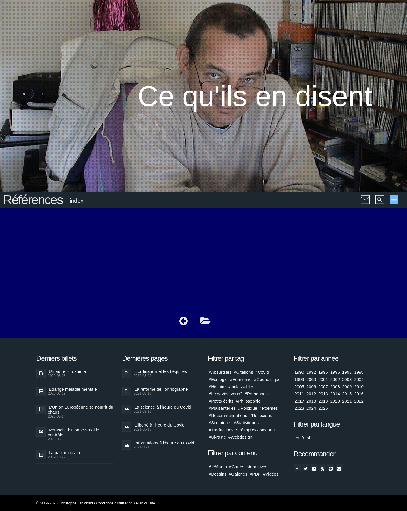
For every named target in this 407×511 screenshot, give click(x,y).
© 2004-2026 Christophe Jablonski (64, 503)
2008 (335, 386)
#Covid (262, 372)
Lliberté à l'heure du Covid (160, 424)
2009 (347, 386)
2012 (311, 393)
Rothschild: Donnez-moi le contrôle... (73, 432)
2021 (347, 401)
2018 (311, 401)
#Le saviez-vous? (225, 393)
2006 (311, 386)
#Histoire (217, 386)
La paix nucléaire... (67, 452)
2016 (358, 393)
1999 (299, 379)
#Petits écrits (221, 401)
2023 (299, 408)
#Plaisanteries (222, 408)
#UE (273, 429)
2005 (299, 386)
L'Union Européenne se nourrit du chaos (80, 409)
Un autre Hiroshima (67, 371)
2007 (323, 386)
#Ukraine (217, 437)
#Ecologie (218, 379)
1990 (299, 372)
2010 (358, 386)
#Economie (241, 379)
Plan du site (145, 503)
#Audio (220, 466)
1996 (335, 372)
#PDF (255, 473)
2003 (347, 379)
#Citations (243, 372)
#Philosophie (248, 401)
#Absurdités (220, 372)
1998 (358, 372)
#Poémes (268, 408)
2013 (323, 393)
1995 (323, 372)
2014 (335, 393)
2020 (335, 401)
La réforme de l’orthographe (161, 389)
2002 (335, 379)
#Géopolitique (267, 379)
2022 (358, 401)
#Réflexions (260, 415)
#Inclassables (241, 386)
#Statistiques (246, 422)
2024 (311, 408)
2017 (299, 401)
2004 (358, 379)
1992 (311, 372)
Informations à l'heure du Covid (164, 442)
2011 (299, 393)
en (297, 437)
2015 (347, 393)
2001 (323, 379)
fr (303, 437)
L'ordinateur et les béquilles (161, 371)
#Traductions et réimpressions (237, 429)
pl (308, 437)
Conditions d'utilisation (114, 503)
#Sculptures (220, 422)
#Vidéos (270, 473)
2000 (311, 379)
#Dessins (218, 473)
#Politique (247, 408)
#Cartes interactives (248, 466)
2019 (323, 401)
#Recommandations (228, 415)
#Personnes (256, 393)
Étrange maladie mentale (73, 389)
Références (33, 199)
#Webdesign (240, 437)
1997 (347, 372)
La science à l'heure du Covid (163, 407)
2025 (323, 408)
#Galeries (238, 473)
